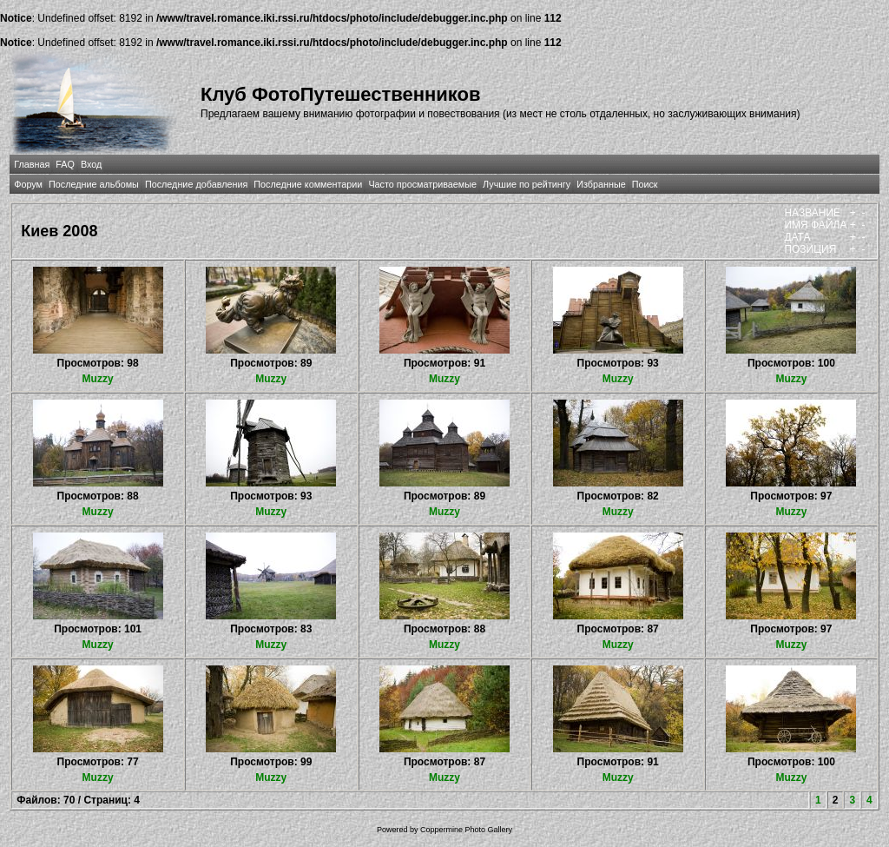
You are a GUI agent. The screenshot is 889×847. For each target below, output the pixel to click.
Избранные (600, 184)
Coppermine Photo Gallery (466, 829)
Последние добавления (196, 184)
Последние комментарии (308, 184)
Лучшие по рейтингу (526, 184)
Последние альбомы (94, 184)
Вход (91, 164)
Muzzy (98, 379)
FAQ (65, 164)
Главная (31, 164)
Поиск (645, 184)
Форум (28, 184)
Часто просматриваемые (422, 184)
